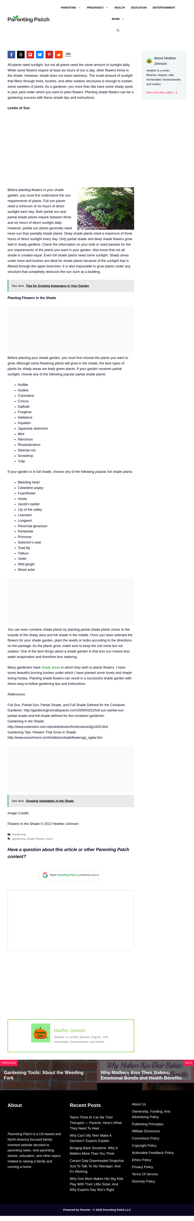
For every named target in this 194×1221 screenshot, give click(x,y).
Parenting (72, 7)
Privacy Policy (142, 1167)
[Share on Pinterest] (49, 54)
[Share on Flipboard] (30, 54)
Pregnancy (99, 7)
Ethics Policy (141, 1160)
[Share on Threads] (21, 54)
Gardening (19, 834)
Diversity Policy (143, 1181)
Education (139, 7)
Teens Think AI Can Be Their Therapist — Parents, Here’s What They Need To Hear (96, 1122)
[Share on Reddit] (59, 54)
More (119, 19)
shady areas (50, 667)
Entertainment (164, 7)
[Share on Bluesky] (40, 54)
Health (119, 7)
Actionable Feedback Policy (153, 1153)
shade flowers (36, 838)
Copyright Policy (144, 1145)
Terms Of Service (145, 1174)
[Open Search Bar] (118, 30)
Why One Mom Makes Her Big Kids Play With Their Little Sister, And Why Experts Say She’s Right (96, 1184)
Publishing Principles (147, 1124)
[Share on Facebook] (11, 54)
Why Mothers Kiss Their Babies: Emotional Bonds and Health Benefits (141, 1075)
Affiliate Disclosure (146, 1131)
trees (49, 838)
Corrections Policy (145, 1138)
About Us (139, 1104)
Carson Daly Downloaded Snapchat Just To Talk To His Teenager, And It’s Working (97, 1166)
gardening (18, 838)
